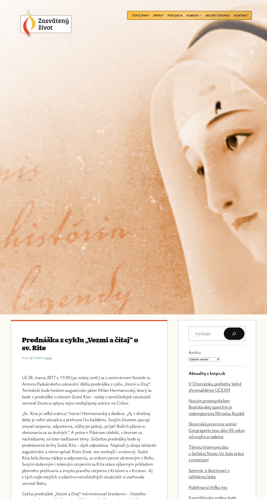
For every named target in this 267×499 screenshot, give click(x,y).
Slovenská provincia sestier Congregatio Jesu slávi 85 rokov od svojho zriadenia (217, 430)
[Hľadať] (234, 334)
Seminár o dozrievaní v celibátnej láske (209, 473)
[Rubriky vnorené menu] (200, 15)
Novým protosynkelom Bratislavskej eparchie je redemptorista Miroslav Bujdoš (216, 406)
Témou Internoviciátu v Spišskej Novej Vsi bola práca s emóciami (216, 453)
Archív (195, 352)
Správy (48, 358)
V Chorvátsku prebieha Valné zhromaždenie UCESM (215, 387)
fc (31, 358)
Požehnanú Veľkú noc (208, 487)
